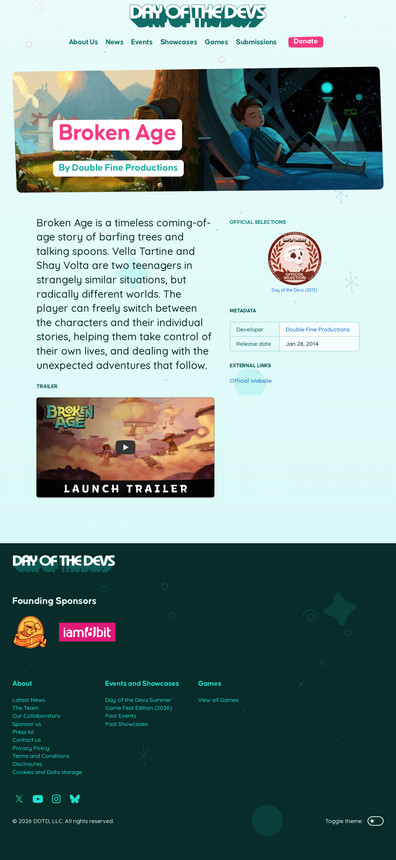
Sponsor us (26, 723)
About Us (83, 42)
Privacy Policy (30, 747)
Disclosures (27, 763)
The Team (25, 707)
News (115, 42)
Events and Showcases (142, 683)
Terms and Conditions (40, 755)
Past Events (120, 715)
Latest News (28, 699)
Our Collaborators (36, 715)
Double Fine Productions (318, 329)
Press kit (23, 731)
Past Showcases (126, 723)
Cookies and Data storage (47, 772)
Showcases (178, 42)
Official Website (251, 380)
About (22, 683)
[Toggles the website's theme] (376, 821)
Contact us (26, 739)
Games (216, 42)
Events (141, 42)
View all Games (218, 699)
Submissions (256, 42)
